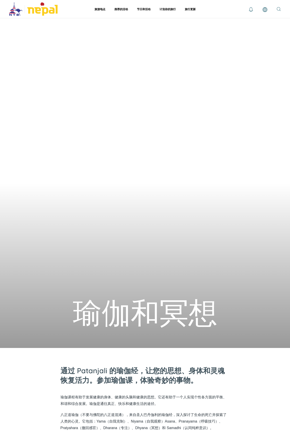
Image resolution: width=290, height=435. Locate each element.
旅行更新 (190, 9)
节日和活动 (144, 9)
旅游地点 (100, 9)
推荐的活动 (121, 9)
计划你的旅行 (168, 9)
